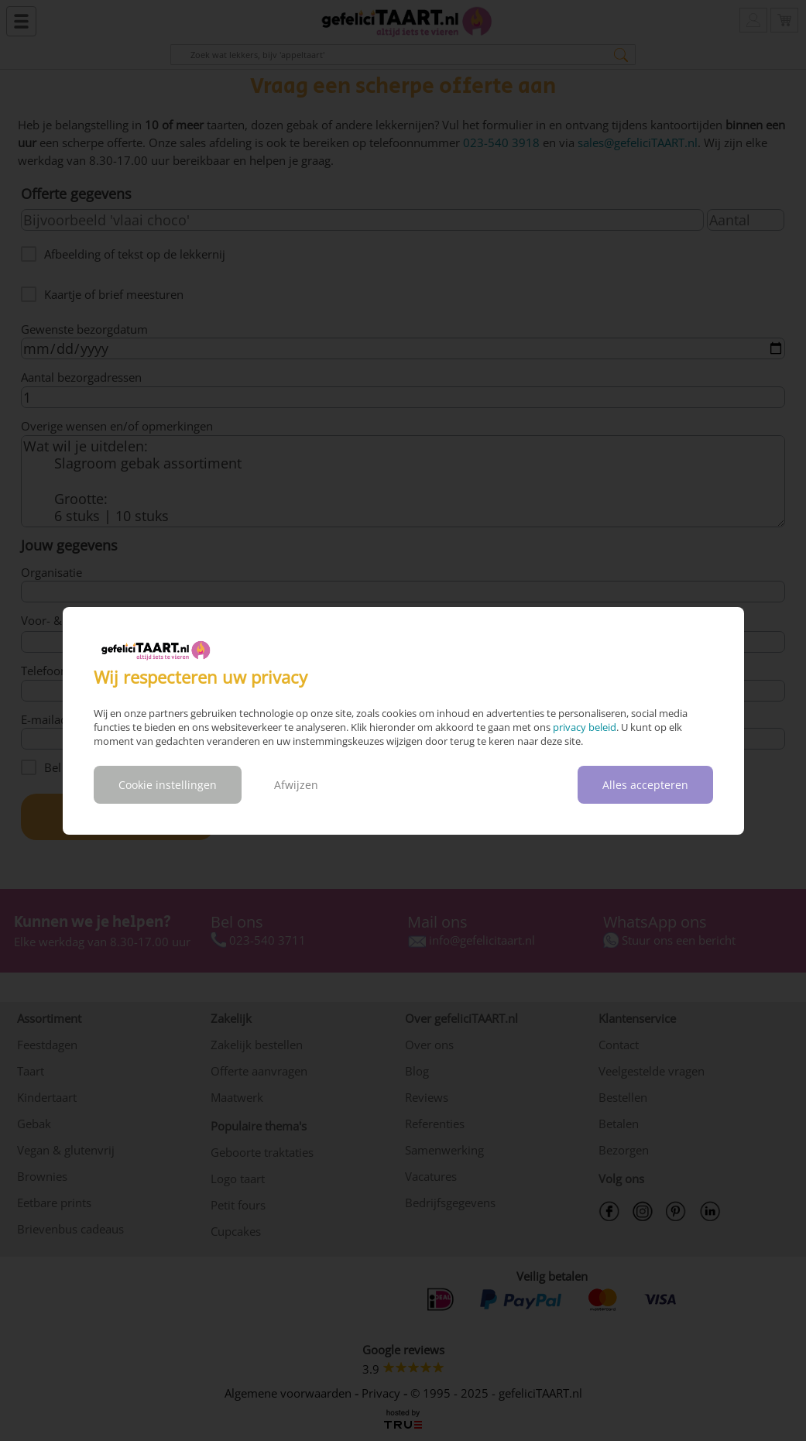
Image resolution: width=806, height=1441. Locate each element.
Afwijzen (296, 784)
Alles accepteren (645, 784)
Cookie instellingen (167, 784)
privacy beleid (584, 727)
